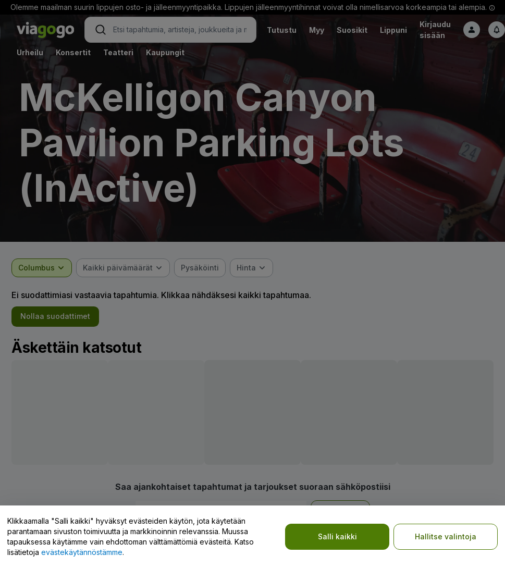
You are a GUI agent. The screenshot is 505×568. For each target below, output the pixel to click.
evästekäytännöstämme (81, 552)
